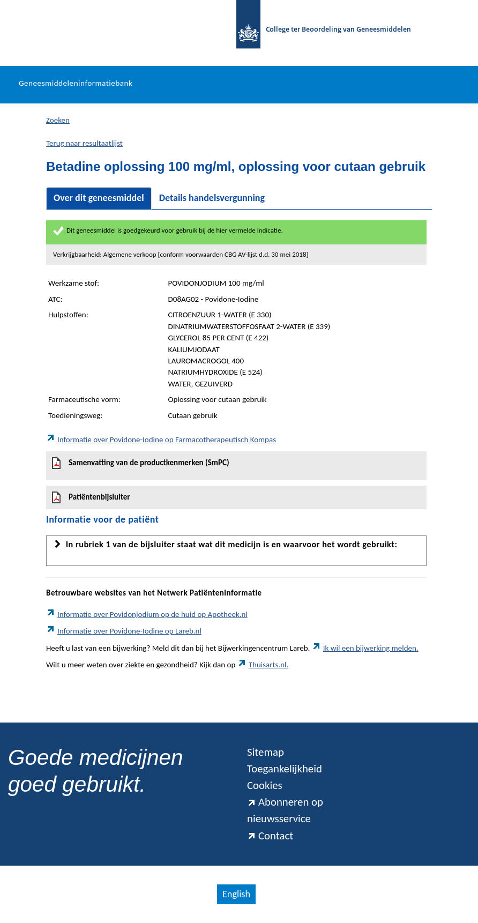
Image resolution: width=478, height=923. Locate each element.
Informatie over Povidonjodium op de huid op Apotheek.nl (147, 614)
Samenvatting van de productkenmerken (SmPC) (140, 463)
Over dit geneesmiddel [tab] (99, 198)
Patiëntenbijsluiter (91, 497)
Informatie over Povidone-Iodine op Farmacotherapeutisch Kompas (161, 439)
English (236, 894)
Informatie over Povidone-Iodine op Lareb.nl (123, 631)
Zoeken (58, 120)
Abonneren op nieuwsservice (285, 810)
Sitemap (265, 752)
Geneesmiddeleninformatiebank (75, 83)
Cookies (264, 785)
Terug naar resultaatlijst (84, 143)
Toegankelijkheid (284, 769)
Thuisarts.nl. (263, 664)
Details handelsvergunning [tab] (212, 198)
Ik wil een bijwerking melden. (365, 648)
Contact (270, 836)
